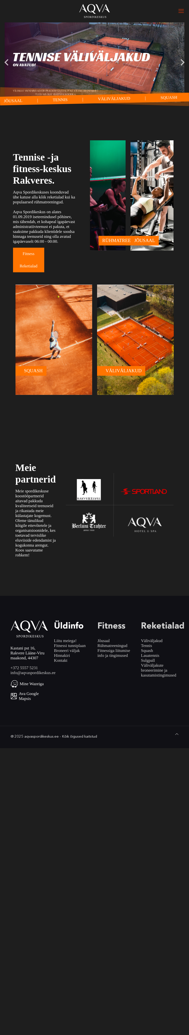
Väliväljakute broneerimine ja (154, 668)
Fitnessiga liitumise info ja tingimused (114, 653)
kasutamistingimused (158, 675)
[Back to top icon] (177, 734)
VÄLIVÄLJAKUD (118, 98)
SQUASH (173, 97)
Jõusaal (104, 640)
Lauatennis (150, 655)
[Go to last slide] (6, 62)
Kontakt (61, 660)
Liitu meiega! (65, 640)
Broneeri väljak (67, 650)
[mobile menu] (181, 11)
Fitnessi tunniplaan (70, 645)
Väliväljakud (152, 640)
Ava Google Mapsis (29, 696)
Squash (147, 650)
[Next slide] (182, 62)
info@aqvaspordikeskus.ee (33, 672)
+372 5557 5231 (24, 667)
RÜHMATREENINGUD (125, 240)
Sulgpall (148, 660)
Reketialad (29, 266)
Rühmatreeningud (113, 645)
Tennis (146, 645)
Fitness (28, 253)
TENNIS (64, 99)
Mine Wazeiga (32, 683)
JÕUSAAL (17, 100)
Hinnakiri (62, 655)
